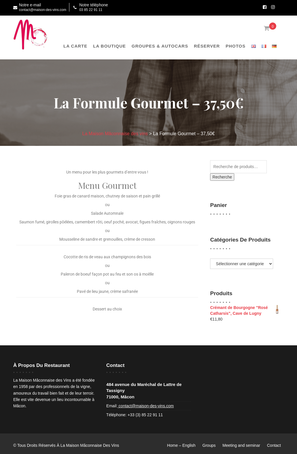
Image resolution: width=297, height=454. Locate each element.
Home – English (181, 445)
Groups (209, 445)
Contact (274, 445)
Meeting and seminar (241, 445)
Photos (235, 46)
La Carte (75, 46)
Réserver (207, 46)
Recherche (222, 177)
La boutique (109, 46)
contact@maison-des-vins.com (145, 406)
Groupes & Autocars (160, 46)
